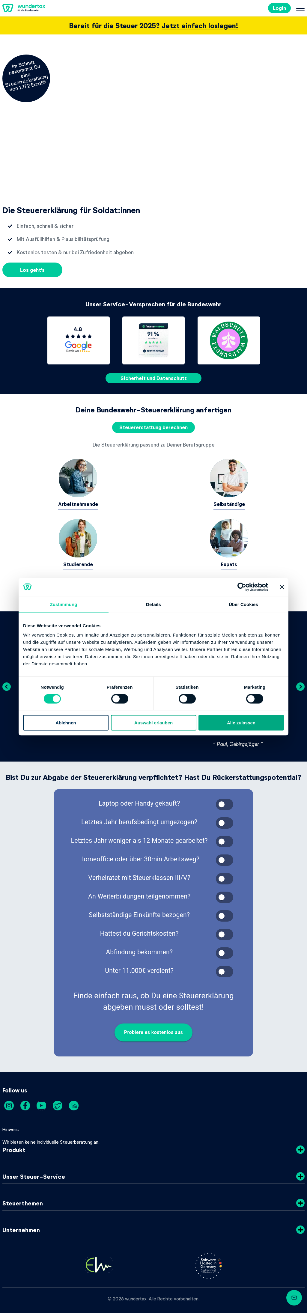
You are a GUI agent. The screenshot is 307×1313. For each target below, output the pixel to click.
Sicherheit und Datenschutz (154, 378)
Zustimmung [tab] (63, 604)
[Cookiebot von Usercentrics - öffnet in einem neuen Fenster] (242, 586)
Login (279, 8)
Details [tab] (153, 604)
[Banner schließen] (282, 587)
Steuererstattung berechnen (153, 427)
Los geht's (32, 270)
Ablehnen (65, 722)
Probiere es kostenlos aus (154, 1032)
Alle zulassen (241, 722)
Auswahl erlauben (153, 722)
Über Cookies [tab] (243, 604)
